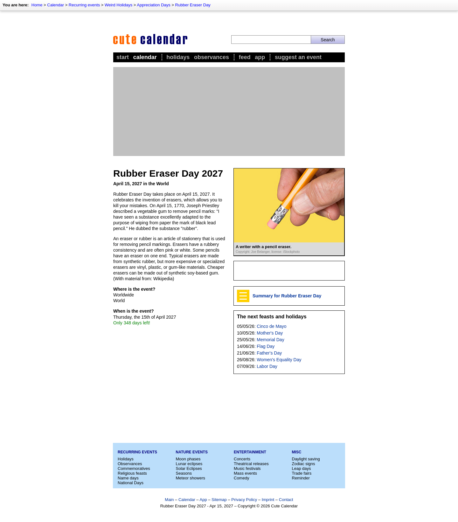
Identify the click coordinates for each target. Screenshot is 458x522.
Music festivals (247, 468)
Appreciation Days (153, 5)
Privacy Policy (244, 499)
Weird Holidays (118, 5)
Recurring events (84, 5)
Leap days (301, 468)
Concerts (242, 459)
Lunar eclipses (189, 463)
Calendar (55, 5)
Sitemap (219, 499)
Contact (286, 499)
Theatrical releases (251, 463)
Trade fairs (302, 473)
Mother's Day (270, 333)
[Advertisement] (229, 111)
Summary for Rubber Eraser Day (287, 295)
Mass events (245, 473)
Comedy (241, 478)
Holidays (178, 57)
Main (169, 499)
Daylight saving (306, 459)
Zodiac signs (303, 463)
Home (37, 5)
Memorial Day (270, 339)
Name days (128, 478)
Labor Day (267, 366)
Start (122, 57)
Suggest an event (298, 57)
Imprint (268, 499)
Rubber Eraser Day (193, 5)
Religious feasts (132, 473)
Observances (211, 57)
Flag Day (265, 346)
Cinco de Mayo (271, 326)
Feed (245, 57)
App (260, 57)
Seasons (184, 473)
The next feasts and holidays (272, 316)
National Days (130, 482)
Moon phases (188, 459)
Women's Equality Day (279, 359)
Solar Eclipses (189, 468)
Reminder (301, 478)
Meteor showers (190, 478)
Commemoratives (134, 468)
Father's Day (269, 353)
